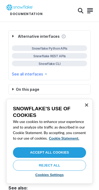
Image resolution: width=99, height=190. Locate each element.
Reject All (49, 165)
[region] (49, 141)
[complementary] (49, 55)
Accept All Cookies (49, 152)
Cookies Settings (49, 175)
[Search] (80, 10)
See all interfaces (30, 74)
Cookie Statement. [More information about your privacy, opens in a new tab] (64, 138)
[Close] (86, 105)
